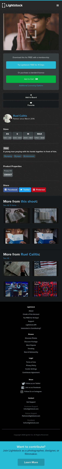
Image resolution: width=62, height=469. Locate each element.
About (31, 311)
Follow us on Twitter (33, 383)
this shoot (29, 201)
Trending (31, 348)
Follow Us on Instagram (33, 391)
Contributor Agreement (31, 372)
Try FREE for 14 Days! (31, 318)
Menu (57, 5)
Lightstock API (31, 325)
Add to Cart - (31, 79)
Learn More (31, 462)
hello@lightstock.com (31, 423)
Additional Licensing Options (31, 85)
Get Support (31, 402)
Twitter (25, 189)
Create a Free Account (31, 314)
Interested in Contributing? (31, 328)
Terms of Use (31, 362)
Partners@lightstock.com (31, 416)
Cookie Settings (31, 369)
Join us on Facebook (33, 387)
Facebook (10, 189)
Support (31, 321)
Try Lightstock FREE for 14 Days (31, 64)
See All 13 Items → (11, 205)
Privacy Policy (31, 365)
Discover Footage (31, 341)
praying (8, 156)
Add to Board (31, 96)
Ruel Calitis (20, 116)
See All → (7, 258)
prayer (17, 156)
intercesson (29, 156)
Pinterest (39, 189)
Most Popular (31, 345)
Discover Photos (31, 338)
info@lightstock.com (31, 409)
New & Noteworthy (31, 352)
